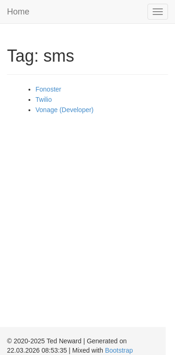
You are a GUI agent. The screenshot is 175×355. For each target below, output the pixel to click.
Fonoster (48, 89)
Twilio (43, 99)
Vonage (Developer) (64, 110)
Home (18, 11)
